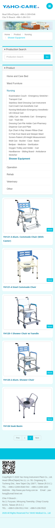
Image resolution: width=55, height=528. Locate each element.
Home (7, 34)
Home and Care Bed (17, 76)
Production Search (15, 49)
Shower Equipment (19, 158)
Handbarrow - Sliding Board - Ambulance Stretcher (27, 153)
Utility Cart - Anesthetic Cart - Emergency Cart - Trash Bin (27, 118)
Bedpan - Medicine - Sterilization (23, 144)
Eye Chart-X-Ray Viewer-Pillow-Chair (26, 130)
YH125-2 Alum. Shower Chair (18, 379)
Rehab (10, 174)
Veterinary (12, 181)
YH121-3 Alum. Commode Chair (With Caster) (23, 238)
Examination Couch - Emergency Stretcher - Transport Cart (29, 97)
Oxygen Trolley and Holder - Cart (24, 148)
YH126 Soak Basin (12, 425)
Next (37, 438)
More (50, 230)
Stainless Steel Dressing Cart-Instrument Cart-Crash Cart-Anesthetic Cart (27, 104)
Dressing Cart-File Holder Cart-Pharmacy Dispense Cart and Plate (27, 125)
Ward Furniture (14, 83)
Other (10, 189)
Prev (18, 438)
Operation (12, 167)
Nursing (28, 34)
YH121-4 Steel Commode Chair (19, 286)
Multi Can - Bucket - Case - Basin (24, 141)
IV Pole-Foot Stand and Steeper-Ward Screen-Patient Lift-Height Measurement (27, 135)
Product (17, 34)
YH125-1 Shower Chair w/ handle (21, 333)
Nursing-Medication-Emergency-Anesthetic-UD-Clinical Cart (29, 111)
